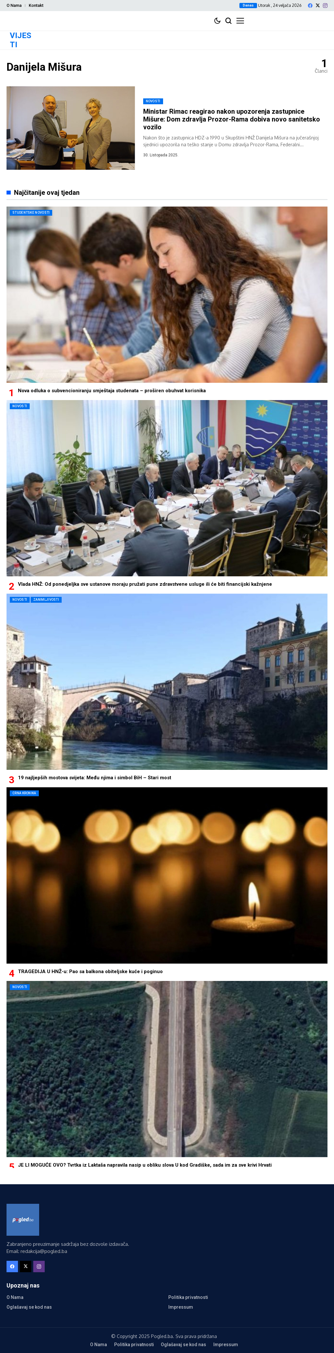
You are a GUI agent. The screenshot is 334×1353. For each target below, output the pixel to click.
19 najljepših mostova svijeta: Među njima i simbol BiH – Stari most (94, 778)
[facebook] (310, 5)
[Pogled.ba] (23, 1220)
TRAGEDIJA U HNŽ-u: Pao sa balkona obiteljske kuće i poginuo (90, 971)
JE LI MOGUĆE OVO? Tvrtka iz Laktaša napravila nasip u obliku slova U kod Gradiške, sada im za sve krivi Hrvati (145, 1165)
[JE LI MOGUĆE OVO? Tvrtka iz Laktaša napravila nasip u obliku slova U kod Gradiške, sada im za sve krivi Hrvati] (167, 1069)
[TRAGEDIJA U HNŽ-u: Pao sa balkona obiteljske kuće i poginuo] (167, 875)
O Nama (14, 5)
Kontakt (36, 5)
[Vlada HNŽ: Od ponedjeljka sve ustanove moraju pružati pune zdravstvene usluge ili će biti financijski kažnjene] (167, 488)
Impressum (180, 1307)
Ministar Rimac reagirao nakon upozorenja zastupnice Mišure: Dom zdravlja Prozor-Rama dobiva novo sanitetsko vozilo (231, 119)
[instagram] (325, 5)
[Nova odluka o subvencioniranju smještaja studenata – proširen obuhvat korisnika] (167, 295)
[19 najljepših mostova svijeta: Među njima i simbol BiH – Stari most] (167, 682)
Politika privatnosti (188, 1297)
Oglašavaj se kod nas (29, 1307)
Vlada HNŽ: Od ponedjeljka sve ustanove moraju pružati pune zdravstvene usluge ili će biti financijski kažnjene (145, 584)
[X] (318, 5)
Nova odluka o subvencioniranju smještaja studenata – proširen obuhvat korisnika (112, 391)
